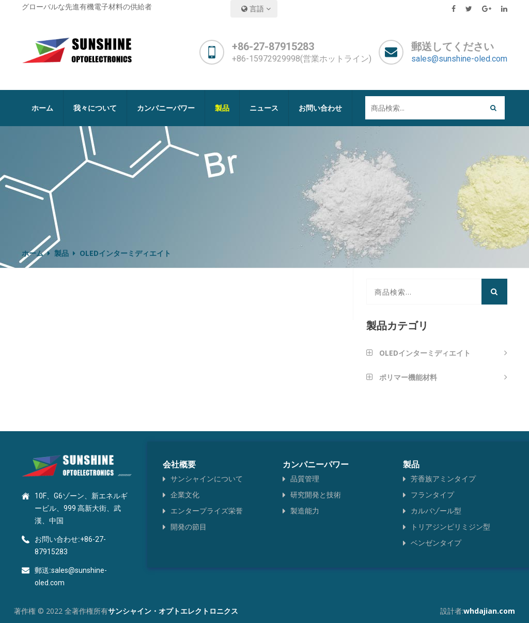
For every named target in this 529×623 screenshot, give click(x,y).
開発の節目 (188, 526)
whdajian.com (489, 611)
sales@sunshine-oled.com (459, 59)
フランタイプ (432, 494)
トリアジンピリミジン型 (450, 526)
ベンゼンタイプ (436, 543)
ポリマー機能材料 (408, 378)
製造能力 (304, 510)
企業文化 (184, 494)
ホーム (42, 108)
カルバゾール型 (436, 510)
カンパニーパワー (166, 108)
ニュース (264, 108)
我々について (95, 108)
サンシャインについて (206, 478)
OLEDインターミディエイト (425, 354)
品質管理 (304, 478)
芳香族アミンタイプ (443, 478)
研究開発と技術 (315, 494)
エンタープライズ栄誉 (206, 510)
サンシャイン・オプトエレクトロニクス (173, 611)
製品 (222, 108)
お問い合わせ (320, 108)
